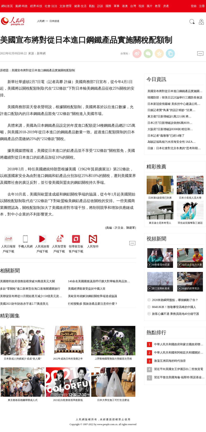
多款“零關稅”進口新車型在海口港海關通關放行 (30, 288)
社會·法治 (51, 6)
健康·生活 (80, 6)
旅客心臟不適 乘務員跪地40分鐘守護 (175, 313)
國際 (108, 6)
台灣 (133, 6)
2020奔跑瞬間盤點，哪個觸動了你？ (175, 300)
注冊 (202, 6)
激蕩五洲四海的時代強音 (170, 360)
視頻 (141, 6)
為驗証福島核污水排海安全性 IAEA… (171, 141)
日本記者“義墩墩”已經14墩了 (166, 135)
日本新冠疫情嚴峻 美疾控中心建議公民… (173, 103)
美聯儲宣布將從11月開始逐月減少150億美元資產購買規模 (36, 296)
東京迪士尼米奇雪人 (160, 222)
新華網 (41, 53)
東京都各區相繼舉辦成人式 (22, 400)
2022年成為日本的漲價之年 (68, 358)
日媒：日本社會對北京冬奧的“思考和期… (174, 148)
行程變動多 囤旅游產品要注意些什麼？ (93, 303)
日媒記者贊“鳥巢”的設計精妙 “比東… (171, 110)
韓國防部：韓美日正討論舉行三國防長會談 (174, 97)
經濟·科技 (36, 6)
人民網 (40, 21)
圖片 (149, 6)
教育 (158, 6)
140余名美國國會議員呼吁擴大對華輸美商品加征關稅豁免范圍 (107, 281)
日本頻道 (54, 21)
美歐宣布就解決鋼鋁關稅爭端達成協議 (92, 296)
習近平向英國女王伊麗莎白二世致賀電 (178, 369)
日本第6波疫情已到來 (160, 197)
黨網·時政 (21, 6)
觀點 (92, 6)
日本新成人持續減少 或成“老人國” (22, 358)
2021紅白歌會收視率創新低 (68, 400)
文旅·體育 (66, 6)
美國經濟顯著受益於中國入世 (86, 288)
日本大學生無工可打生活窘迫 (113, 400)
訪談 (100, 6)
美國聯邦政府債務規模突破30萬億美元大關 (27, 281)
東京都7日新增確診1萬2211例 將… (169, 116)
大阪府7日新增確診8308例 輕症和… (170, 129)
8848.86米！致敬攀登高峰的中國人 (174, 307)
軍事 (116, 6)
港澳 (125, 6)
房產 (166, 6)
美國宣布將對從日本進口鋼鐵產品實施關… (174, 91)
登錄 (194, 6)
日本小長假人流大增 (190, 197)
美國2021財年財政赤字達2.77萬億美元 (24, 303)
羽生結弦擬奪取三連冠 (190, 222)
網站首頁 (7, 6)
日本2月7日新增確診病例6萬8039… (169, 122)
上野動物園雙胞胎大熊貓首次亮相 (113, 358)
